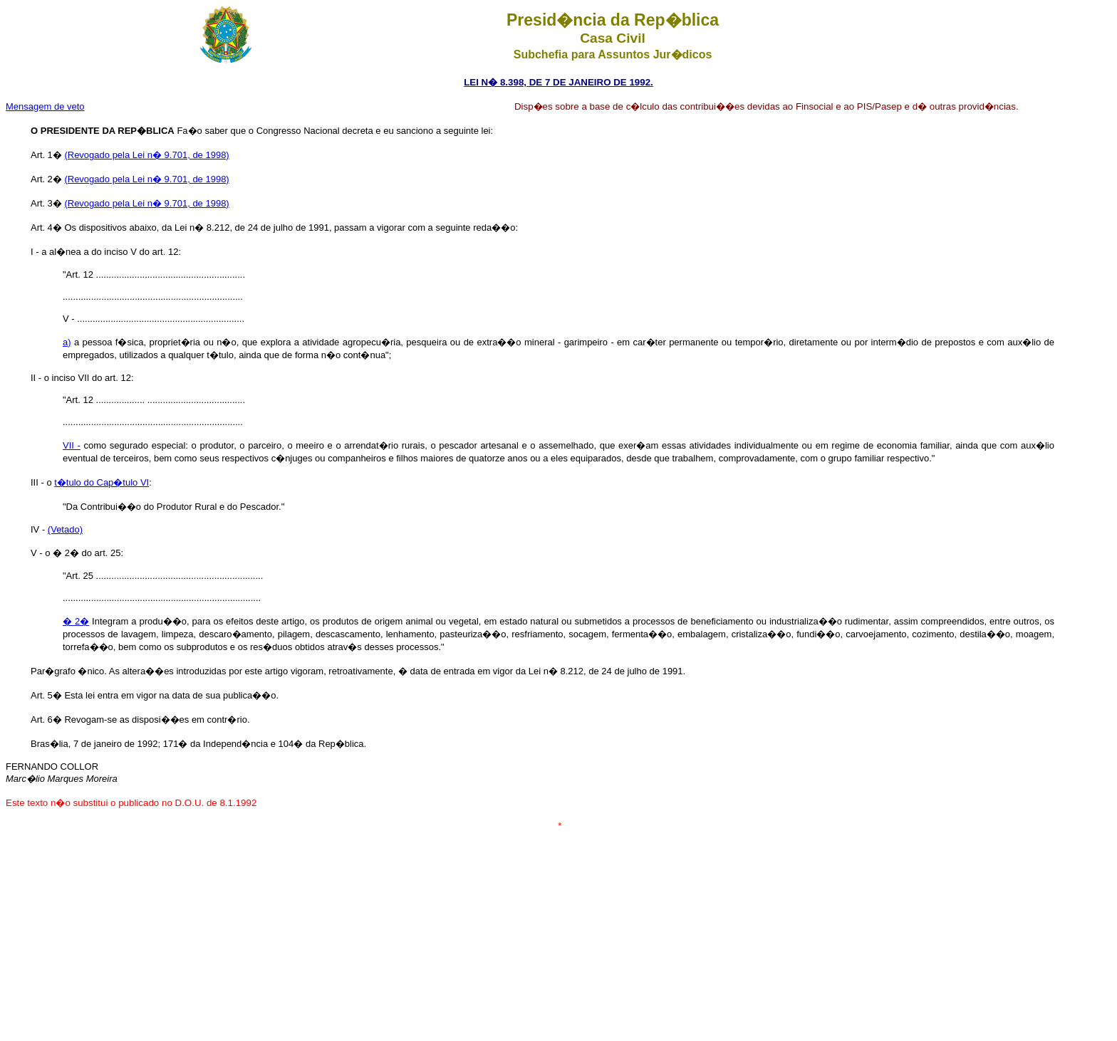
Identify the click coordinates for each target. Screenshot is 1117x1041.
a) (67, 342)
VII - (71, 445)
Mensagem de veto (45, 106)
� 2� (76, 621)
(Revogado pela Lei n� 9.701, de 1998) (146, 155)
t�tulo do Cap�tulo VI (101, 482)
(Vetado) (65, 529)
